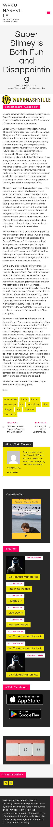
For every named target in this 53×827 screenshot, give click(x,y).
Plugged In (15, 600)
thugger (8, 409)
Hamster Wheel (18, 624)
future (24, 399)
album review (10, 399)
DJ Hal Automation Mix (23, 576)
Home (18, 86)
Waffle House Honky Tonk (25, 636)
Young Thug (10, 414)
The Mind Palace (19, 588)
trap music (29, 409)
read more (12, 472)
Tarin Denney (31, 107)
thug (45, 404)
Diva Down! (15, 612)
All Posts (27, 86)
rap (21, 404)
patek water (10, 404)
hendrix (34, 399)
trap (18, 409)
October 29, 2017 (13, 107)
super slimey (33, 404)
